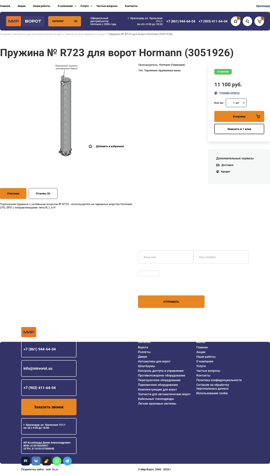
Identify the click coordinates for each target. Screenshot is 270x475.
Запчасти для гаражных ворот (85, 34)
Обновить (145, 268)
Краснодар (263, 5)
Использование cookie (212, 393)
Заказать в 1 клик (239, 129)
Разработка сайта (32, 469)
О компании (65, 5)
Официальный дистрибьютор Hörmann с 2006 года (103, 21)
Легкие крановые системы (157, 403)
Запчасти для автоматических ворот (38, 34)
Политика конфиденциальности (219, 380)
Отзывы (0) (43, 193)
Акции (22, 5)
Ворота (143, 347)
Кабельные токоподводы (156, 399)
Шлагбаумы (146, 366)
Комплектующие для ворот (157, 389)
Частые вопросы (107, 5)
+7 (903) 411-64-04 (39, 387)
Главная (5, 5)
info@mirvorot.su (37, 368)
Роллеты (144, 352)
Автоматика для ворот (154, 361)
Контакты (131, 5)
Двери (142, 356)
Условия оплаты (229, 92)
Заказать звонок (49, 407)
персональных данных (152, 288)
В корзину (246, 116)
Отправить (171, 301)
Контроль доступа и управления (161, 371)
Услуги (84, 5)
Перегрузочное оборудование (159, 380)
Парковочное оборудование (158, 385)
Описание (13, 193)
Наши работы (41, 5)
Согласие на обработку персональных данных (212, 386)
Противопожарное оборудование (161, 375)
